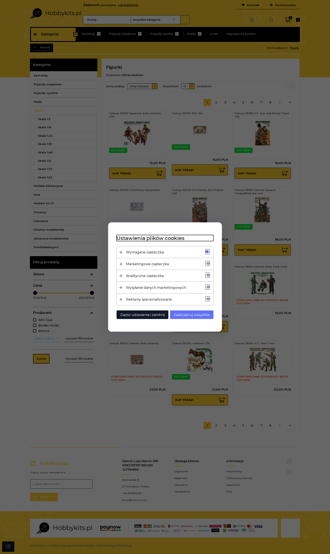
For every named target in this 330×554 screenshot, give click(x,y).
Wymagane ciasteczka (145, 252)
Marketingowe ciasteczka (147, 264)
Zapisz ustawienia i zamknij (142, 315)
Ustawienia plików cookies (150, 238)
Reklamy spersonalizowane (149, 299)
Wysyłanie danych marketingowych (156, 288)
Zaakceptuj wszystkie (192, 315)
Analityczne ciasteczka (145, 276)
